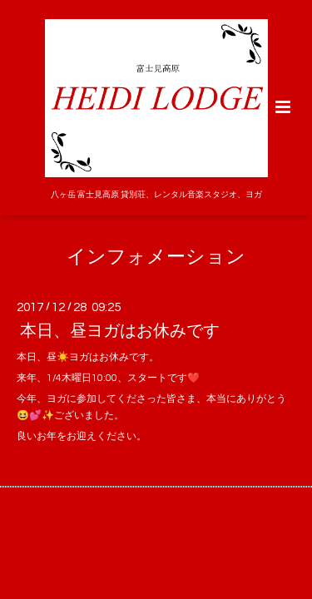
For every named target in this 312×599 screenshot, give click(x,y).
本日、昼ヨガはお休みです (120, 331)
